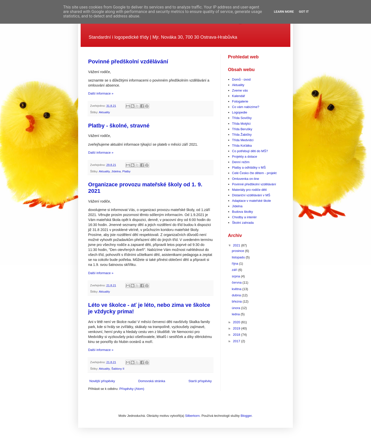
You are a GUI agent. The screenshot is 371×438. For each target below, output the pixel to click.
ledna (236, 314)
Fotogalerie (240, 101)
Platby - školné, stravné (119, 125)
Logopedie (239, 112)
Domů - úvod (241, 79)
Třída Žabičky (242, 134)
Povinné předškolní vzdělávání (128, 61)
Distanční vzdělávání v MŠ (251, 195)
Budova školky (242, 212)
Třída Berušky (242, 129)
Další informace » (100, 93)
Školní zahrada (243, 222)
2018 (237, 334)
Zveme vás (240, 90)
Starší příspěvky (200, 381)
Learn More (284, 11)
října (235, 263)
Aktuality (104, 112)
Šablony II (117, 368)
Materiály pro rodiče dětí (249, 190)
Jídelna (116, 171)
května (237, 289)
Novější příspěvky (102, 381)
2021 (237, 245)
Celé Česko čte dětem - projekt (254, 173)
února (236, 308)
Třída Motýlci (241, 123)
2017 (237, 341)
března (237, 301)
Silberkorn (192, 416)
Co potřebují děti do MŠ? (250, 151)
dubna (237, 295)
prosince (238, 251)
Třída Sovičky (242, 118)
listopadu (239, 257)
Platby (126, 171)
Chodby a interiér (244, 217)
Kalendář (238, 96)
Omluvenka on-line (245, 179)
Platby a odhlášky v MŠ (249, 167)
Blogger (246, 416)
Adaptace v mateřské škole (251, 201)
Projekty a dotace (244, 156)
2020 (237, 322)
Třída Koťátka (242, 145)
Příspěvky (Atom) (131, 389)
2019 (237, 328)
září (235, 270)
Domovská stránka (151, 381)
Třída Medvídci (242, 140)
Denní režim (240, 162)
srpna (236, 276)
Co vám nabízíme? (245, 107)
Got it (304, 11)
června (237, 282)
